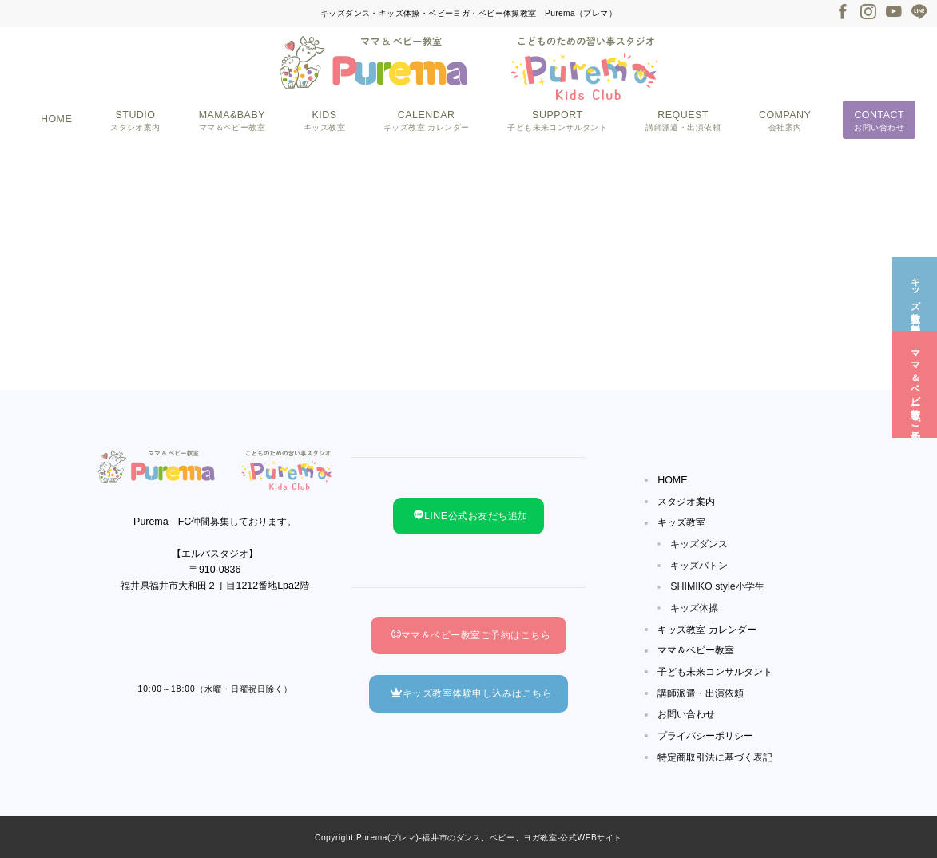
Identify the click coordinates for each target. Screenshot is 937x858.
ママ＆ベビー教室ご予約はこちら (471, 635)
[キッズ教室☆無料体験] (914, 292)
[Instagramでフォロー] (868, 13)
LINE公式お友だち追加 (470, 516)
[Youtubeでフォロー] (894, 13)
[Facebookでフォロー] (843, 13)
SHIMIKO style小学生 (717, 586)
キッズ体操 (694, 608)
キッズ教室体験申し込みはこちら (471, 693)
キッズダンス (699, 544)
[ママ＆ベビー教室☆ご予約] (914, 382)
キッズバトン (699, 565)
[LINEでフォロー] (919, 13)
